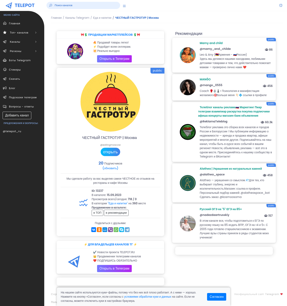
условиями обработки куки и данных (147, 297)
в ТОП (97, 213)
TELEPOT (25, 5)
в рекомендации (116, 213)
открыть (110, 152)
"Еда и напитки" (118, 203)
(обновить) (110, 168)
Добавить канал (17, 115)
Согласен (217, 296)
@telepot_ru (12, 131)
